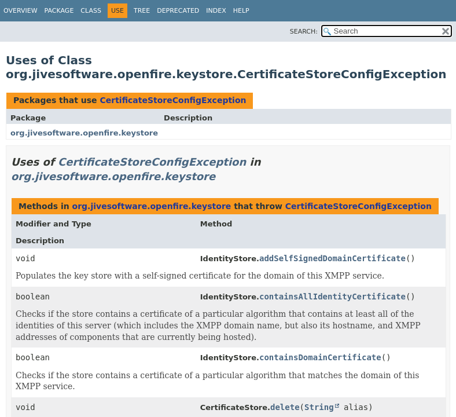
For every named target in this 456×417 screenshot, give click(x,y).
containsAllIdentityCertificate (332, 296)
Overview (20, 10)
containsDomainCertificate (320, 357)
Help (241, 10)
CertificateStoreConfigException (173, 100)
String (319, 407)
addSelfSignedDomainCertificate (332, 258)
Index (216, 10)
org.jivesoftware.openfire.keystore (84, 133)
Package (59, 10)
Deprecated (178, 10)
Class (90, 10)
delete (285, 407)
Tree (142, 10)
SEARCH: (304, 31)
